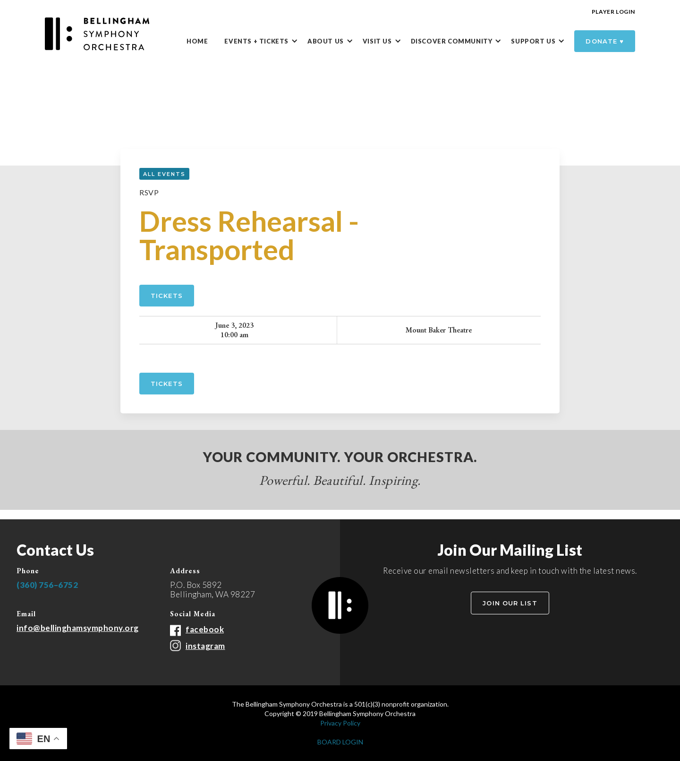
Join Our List (510, 603)
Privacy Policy (340, 723)
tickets (167, 383)
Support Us (533, 41)
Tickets (167, 295)
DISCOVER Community (452, 41)
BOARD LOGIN (340, 742)
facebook (205, 629)
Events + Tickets (256, 41)
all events (164, 174)
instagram (205, 646)
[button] (265, 41)
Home (197, 41)
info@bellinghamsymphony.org (78, 628)
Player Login (613, 11)
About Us (325, 41)
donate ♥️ (605, 41)
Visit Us (377, 41)
